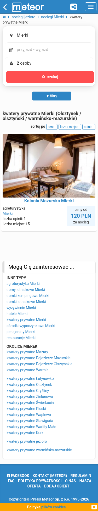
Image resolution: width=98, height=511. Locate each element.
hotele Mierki (17, 314)
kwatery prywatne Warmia (28, 370)
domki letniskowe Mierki (26, 302)
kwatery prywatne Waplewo (29, 415)
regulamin (81, 476)
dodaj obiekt (57, 486)
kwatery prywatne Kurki (25, 433)
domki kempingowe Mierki (28, 296)
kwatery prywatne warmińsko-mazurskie (39, 450)
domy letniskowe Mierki (26, 290)
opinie (89, 127)
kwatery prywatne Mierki (26, 320)
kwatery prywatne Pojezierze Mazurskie (39, 358)
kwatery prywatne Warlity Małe (31, 427)
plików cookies (53, 507)
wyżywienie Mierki (21, 308)
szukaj (50, 77)
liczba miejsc (70, 127)
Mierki (8, 213)
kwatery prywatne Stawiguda (30, 421)
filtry (51, 96)
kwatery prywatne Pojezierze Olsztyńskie (39, 364)
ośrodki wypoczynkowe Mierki (31, 326)
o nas (70, 481)
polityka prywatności (39, 481)
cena (52, 127)
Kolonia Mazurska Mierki (49, 200)
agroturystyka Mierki (23, 284)
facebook (18, 476)
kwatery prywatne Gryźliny (28, 391)
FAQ (11, 481)
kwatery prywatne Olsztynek (29, 385)
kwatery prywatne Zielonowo (30, 397)
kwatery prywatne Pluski (26, 409)
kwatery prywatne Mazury (27, 352)
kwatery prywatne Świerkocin (30, 403)
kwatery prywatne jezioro (27, 441)
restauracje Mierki (21, 338)
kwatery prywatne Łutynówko (30, 379)
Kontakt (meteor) (50, 476)
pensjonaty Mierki (21, 332)
